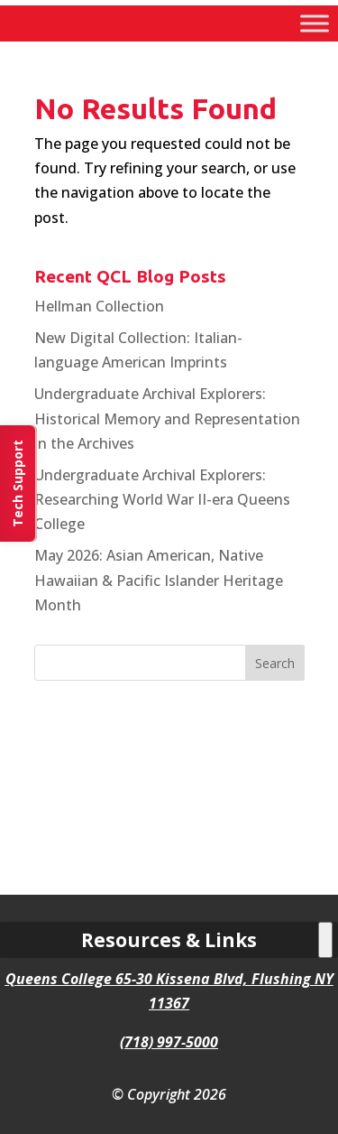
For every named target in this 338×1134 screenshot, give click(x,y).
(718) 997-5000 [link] (169, 1042)
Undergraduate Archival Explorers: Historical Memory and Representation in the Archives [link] (167, 418)
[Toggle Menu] (314, 23)
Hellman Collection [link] (99, 306)
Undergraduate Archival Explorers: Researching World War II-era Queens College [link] (162, 499)
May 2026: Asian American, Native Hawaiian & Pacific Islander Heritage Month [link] (158, 579)
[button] (275, 663)
